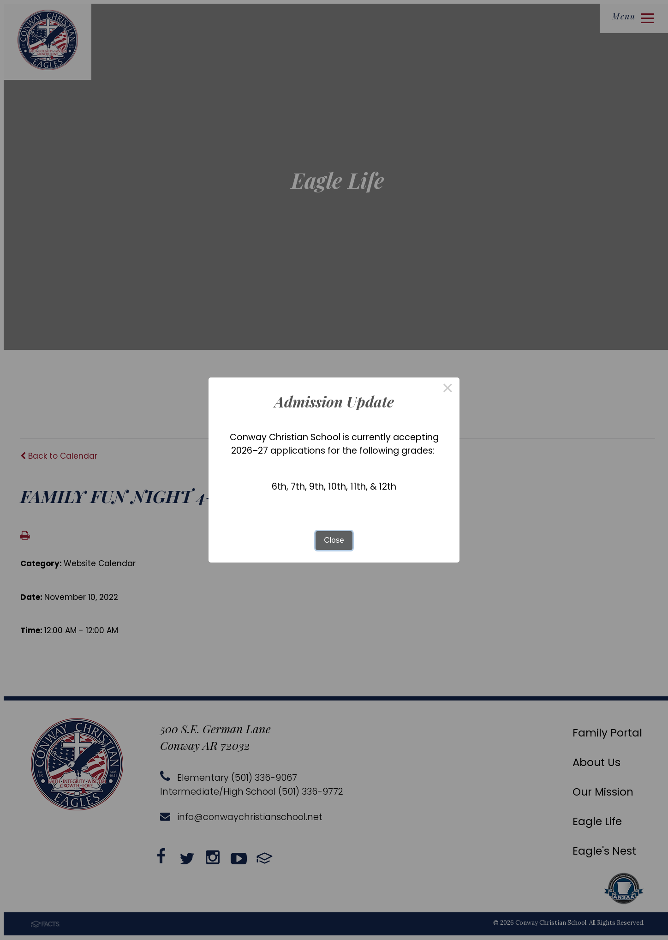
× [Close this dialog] (448, 389)
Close (334, 540)
